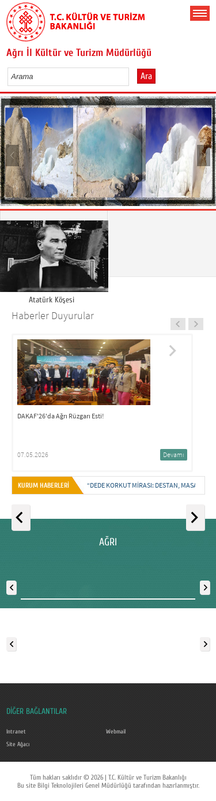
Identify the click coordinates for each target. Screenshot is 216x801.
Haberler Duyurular (53, 315)
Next (203, 155)
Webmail (116, 731)
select (132, 76)
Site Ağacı (17, 744)
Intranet (16, 731)
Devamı (173, 454)
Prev (13, 155)
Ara (146, 76)
